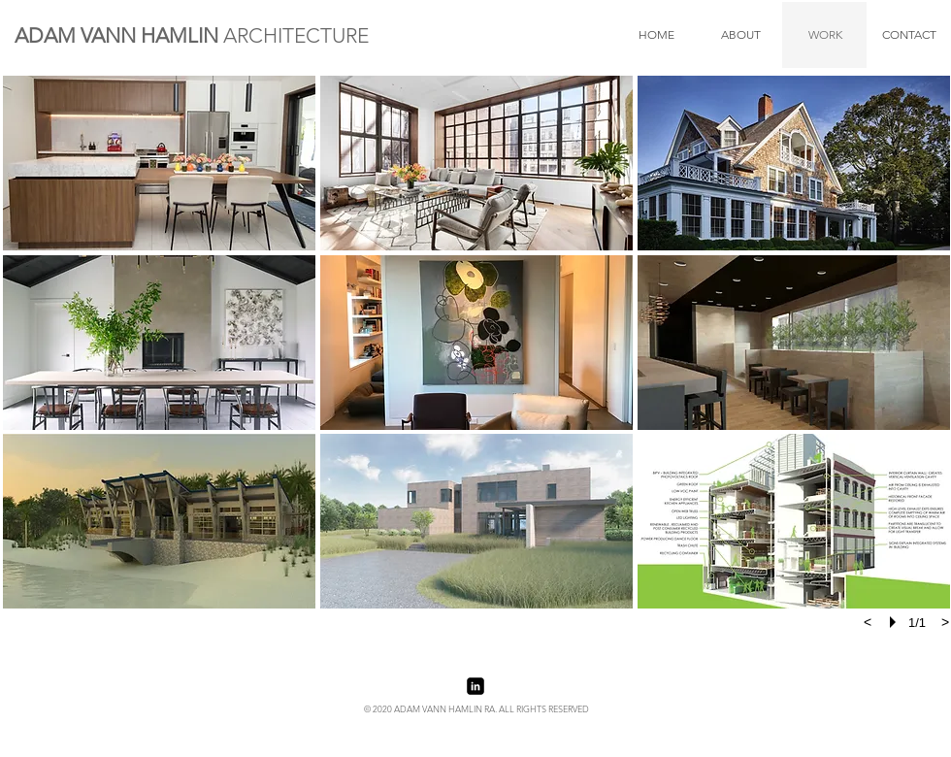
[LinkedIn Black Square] (475, 686)
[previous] (867, 622)
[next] (945, 622)
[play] (896, 622)
